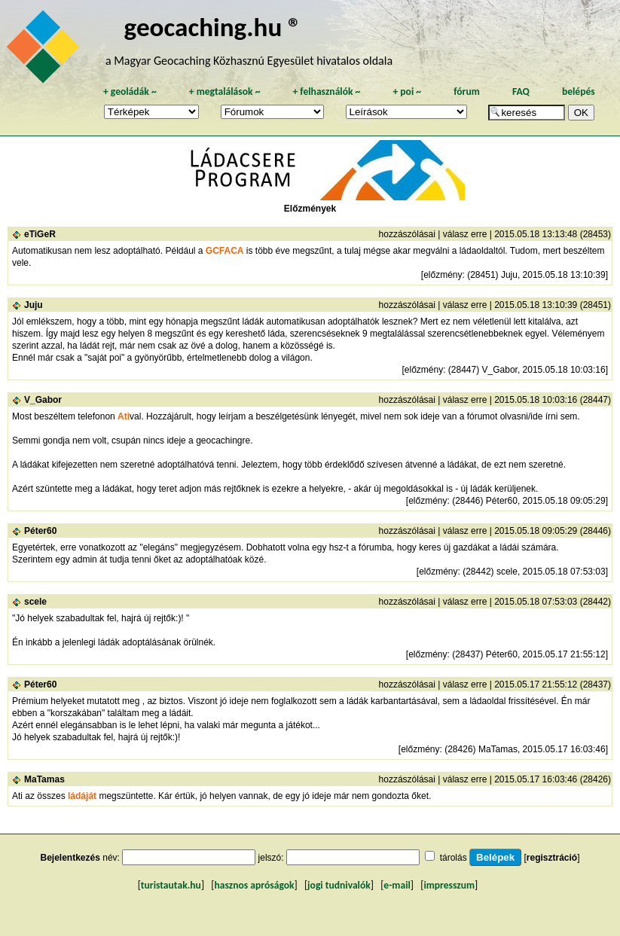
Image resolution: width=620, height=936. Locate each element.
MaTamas (44, 779)
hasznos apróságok (254, 885)
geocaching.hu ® (213, 27)
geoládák (130, 91)
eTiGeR (40, 234)
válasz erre (465, 234)
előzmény (442, 275)
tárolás (453, 857)
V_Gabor (43, 400)
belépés (578, 91)
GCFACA (225, 250)
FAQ (521, 91)
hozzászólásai (407, 234)
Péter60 (40, 531)
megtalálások (225, 91)
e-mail (396, 885)
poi (407, 91)
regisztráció (552, 857)
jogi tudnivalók (339, 885)
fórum (467, 91)
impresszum (449, 885)
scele (35, 601)
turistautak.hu (171, 885)
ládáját (82, 796)
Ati (124, 416)
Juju (33, 305)
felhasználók (326, 91)
